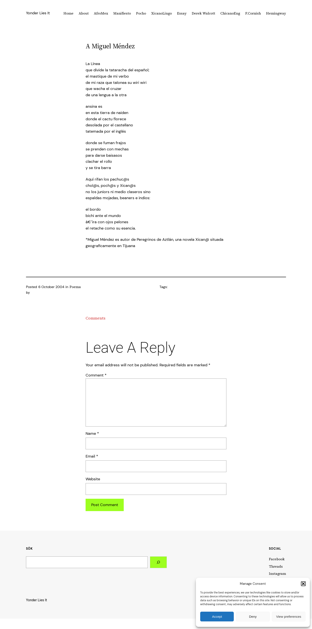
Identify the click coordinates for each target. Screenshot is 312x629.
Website (93, 479)
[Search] (158, 562)
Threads (276, 566)
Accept (217, 616)
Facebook (277, 559)
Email (92, 456)
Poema (75, 286)
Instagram (277, 573)
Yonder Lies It (38, 13)
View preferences (288, 616)
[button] (303, 584)
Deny (253, 616)
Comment (96, 375)
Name (92, 433)
